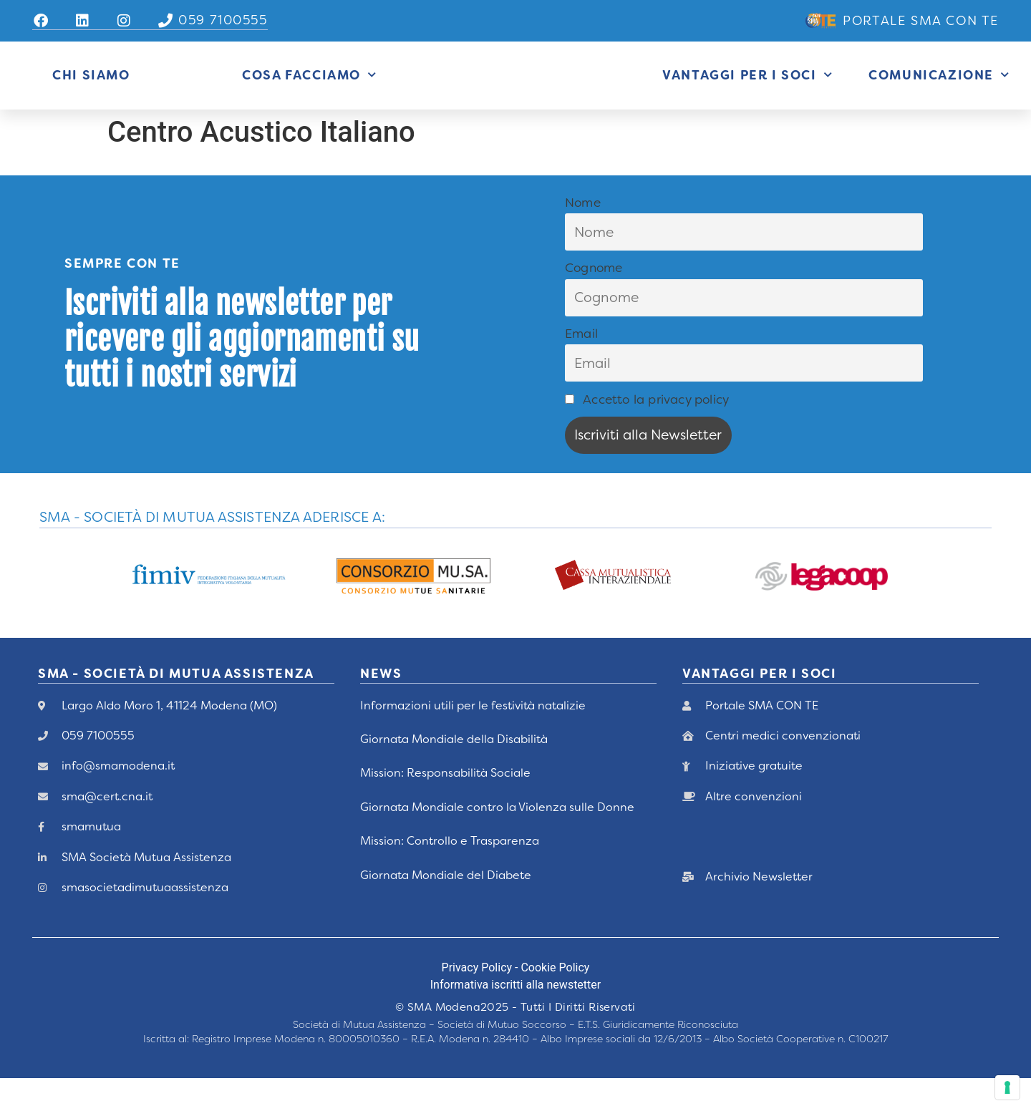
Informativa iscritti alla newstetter (515, 1017)
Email (581, 366)
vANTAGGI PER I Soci (759, 706)
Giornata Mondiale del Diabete (445, 907)
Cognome (593, 301)
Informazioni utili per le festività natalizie (473, 737)
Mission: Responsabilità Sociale (445, 805)
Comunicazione (939, 91)
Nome (583, 235)
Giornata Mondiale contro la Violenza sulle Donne (497, 839)
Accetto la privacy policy (647, 432)
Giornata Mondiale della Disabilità (454, 772)
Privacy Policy (477, 1000)
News (381, 706)
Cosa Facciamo (309, 91)
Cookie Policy (555, 1000)
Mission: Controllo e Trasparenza (449, 873)
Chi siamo (91, 91)
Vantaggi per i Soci (747, 91)
